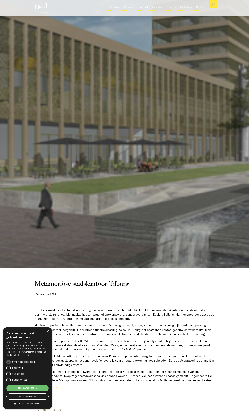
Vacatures (114, 13)
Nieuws (172, 13)
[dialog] (27, 368)
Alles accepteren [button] (27, 388)
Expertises (157, 13)
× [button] (48, 331)
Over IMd (143, 13)
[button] (27, 404)
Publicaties (186, 13)
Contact (200, 13)
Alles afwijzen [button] (27, 396)
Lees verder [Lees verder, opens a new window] (25, 355)
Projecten (129, 13)
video (56, 387)
